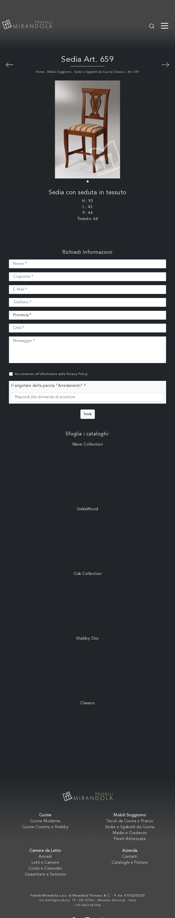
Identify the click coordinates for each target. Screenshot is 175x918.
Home (40, 72)
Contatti (129, 857)
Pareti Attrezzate (130, 839)
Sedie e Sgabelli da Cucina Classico (99, 72)
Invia (88, 414)
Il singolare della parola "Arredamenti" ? (48, 386)
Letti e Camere (45, 863)
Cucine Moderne (45, 821)
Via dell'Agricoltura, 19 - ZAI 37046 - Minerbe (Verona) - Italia (87, 900)
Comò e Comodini (45, 869)
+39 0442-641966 (87, 905)
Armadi (45, 857)
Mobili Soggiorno (59, 72)
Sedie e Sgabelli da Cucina (129, 827)
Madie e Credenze (130, 833)
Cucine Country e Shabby (45, 827)
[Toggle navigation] (164, 25)
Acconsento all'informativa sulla (51, 374)
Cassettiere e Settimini (45, 875)
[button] (88, 181)
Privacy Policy (77, 374)
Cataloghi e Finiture (130, 863)
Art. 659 (133, 72)
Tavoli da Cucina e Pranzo (130, 821)
